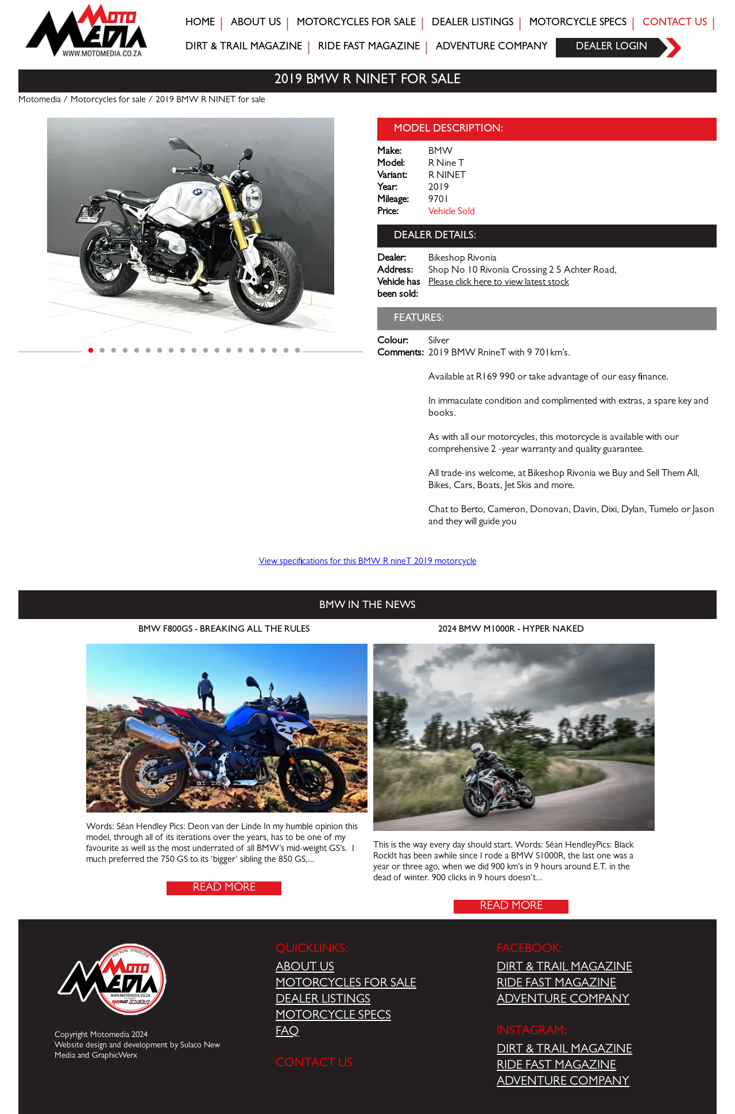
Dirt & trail (243, 47)
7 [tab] (159, 351)
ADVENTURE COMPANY (563, 1000)
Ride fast (369, 47)
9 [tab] (182, 351)
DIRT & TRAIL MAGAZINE (564, 968)
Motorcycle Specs (577, 23)
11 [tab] (205, 351)
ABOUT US (305, 968)
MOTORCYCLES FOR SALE (346, 984)
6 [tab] (148, 351)
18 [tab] (286, 351)
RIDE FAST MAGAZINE (556, 984)
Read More (224, 888)
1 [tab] (90, 351)
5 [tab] (136, 351)
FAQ (287, 1032)
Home (200, 23)
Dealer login (611, 47)
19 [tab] (297, 351)
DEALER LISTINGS (323, 1000)
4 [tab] (125, 351)
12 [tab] (217, 351)
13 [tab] (228, 351)
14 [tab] (240, 351)
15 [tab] (251, 351)
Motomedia (39, 100)
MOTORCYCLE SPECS (333, 1016)
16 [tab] (263, 351)
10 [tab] (194, 351)
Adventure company (492, 47)
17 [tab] (274, 351)
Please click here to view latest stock (498, 283)
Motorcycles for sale (356, 23)
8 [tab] (171, 351)
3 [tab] (113, 351)
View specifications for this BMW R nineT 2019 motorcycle (368, 562)
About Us (256, 23)
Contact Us (675, 23)
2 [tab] (102, 351)
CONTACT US (314, 1064)
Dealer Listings (472, 23)
